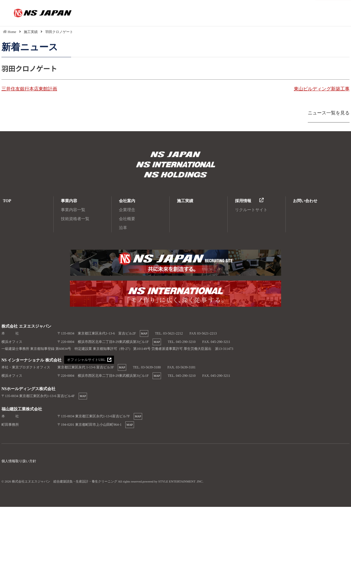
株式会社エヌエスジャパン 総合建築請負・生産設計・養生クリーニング (175, 154)
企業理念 (127, 210)
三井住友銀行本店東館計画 (29, 88)
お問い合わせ (305, 201)
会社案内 (127, 201)
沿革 (123, 228)
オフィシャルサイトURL (86, 360)
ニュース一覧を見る (329, 112)
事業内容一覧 (73, 210)
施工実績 (185, 201)
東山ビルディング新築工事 (322, 88)
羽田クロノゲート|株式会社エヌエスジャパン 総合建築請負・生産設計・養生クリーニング (33, 13)
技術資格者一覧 (75, 219)
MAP (144, 333)
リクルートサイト (251, 210)
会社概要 (127, 219)
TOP (7, 201)
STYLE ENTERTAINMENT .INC (180, 481)
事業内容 (69, 201)
